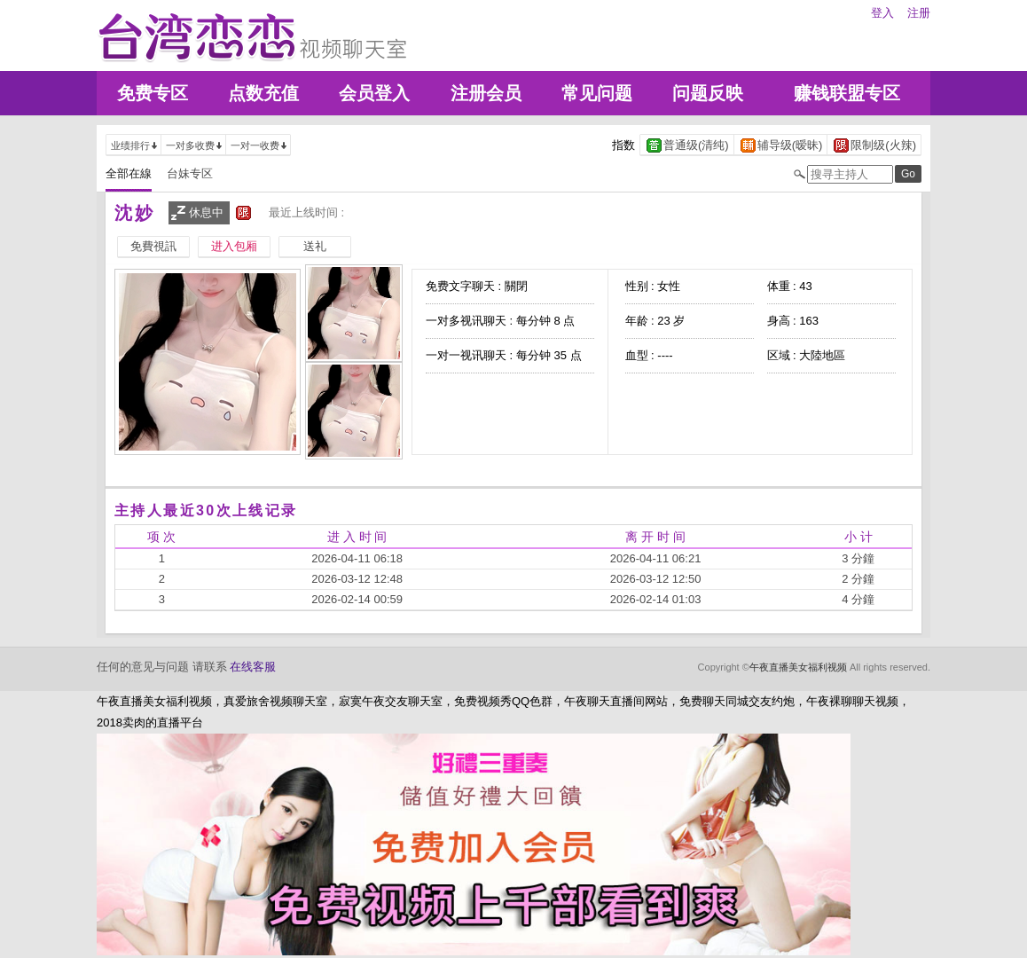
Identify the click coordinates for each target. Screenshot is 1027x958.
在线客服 (253, 666)
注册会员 (486, 93)
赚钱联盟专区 (847, 93)
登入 (882, 13)
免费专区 (152, 93)
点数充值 (263, 93)
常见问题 (596, 93)
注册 (918, 13)
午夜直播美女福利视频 (798, 667)
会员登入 (374, 93)
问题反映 (707, 93)
